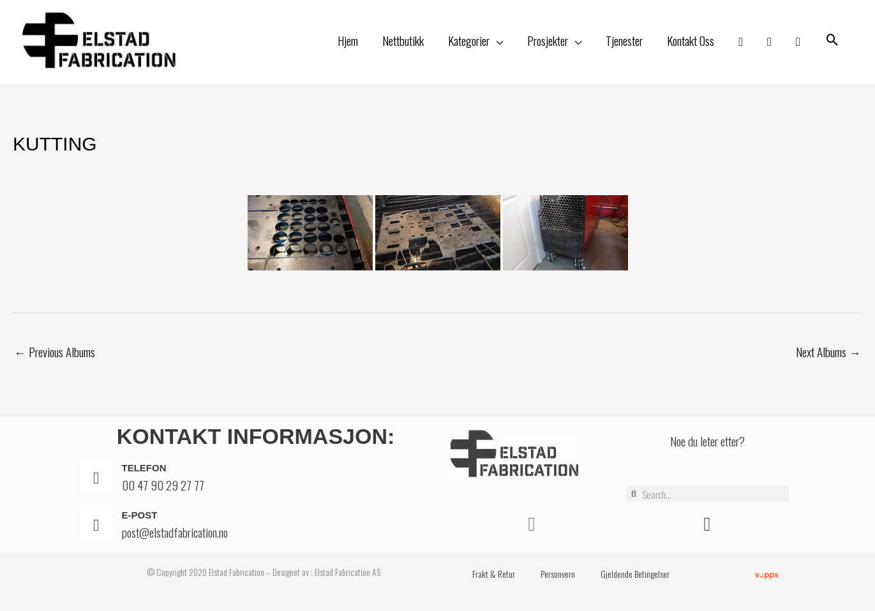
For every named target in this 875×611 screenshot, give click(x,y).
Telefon (144, 469)
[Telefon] (96, 480)
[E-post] (96, 527)
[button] (833, 42)
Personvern (558, 575)
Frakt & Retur (493, 575)
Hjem (348, 41)
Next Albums (828, 354)
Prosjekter (547, 41)
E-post (140, 517)
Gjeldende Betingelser (635, 575)
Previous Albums (54, 354)
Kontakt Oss (690, 41)
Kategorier (469, 41)
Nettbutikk (403, 41)
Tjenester (624, 41)
